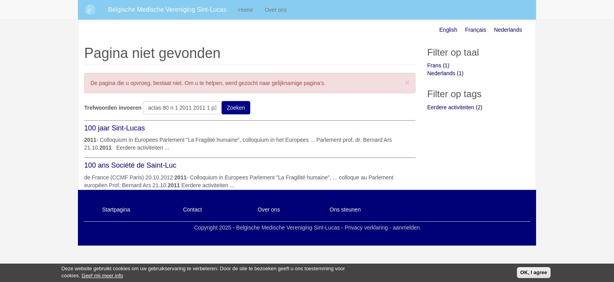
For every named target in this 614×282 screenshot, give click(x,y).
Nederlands (508, 30)
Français (475, 30)
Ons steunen (345, 209)
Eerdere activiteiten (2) (454, 107)
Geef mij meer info (102, 277)
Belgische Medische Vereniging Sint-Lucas (167, 9)
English (448, 30)
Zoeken (236, 108)
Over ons (276, 10)
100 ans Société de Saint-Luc (130, 165)
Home (245, 10)
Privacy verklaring (366, 227)
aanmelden (406, 227)
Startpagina (116, 209)
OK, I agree (533, 274)
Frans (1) (438, 65)
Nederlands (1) (445, 73)
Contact (192, 209)
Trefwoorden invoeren (112, 108)
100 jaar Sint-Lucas (114, 128)
